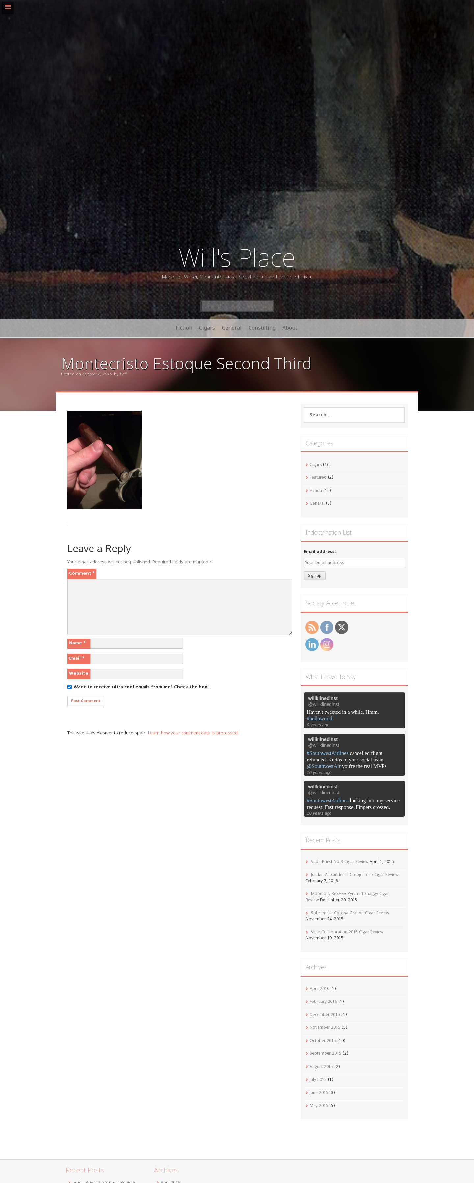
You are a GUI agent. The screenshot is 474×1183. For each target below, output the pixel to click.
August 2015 (321, 1067)
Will (123, 374)
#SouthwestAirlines (327, 753)
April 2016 (319, 989)
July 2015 (318, 1080)
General (232, 327)
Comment (82, 573)
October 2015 (323, 1041)
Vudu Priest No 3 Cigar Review (339, 862)
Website (78, 673)
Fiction (184, 327)
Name (77, 643)
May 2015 (319, 1106)
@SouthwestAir (324, 766)
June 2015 (319, 1093)
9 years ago (318, 724)
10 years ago (319, 772)
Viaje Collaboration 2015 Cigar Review (347, 932)
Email (76, 658)
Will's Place (237, 257)
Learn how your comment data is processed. (193, 733)
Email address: (320, 552)
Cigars (207, 327)
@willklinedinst (323, 704)
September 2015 (325, 1053)
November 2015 (325, 1028)
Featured (318, 477)
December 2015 (325, 1015)
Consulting (262, 327)
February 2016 (323, 1002)
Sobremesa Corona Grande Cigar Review (350, 913)
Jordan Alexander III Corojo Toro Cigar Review (354, 875)
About (289, 327)
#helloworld (319, 718)
